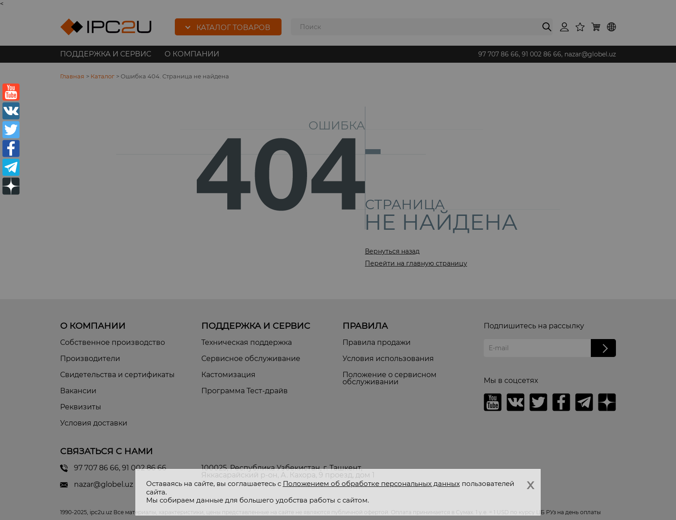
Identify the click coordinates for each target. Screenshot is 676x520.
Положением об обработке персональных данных (371, 483)
